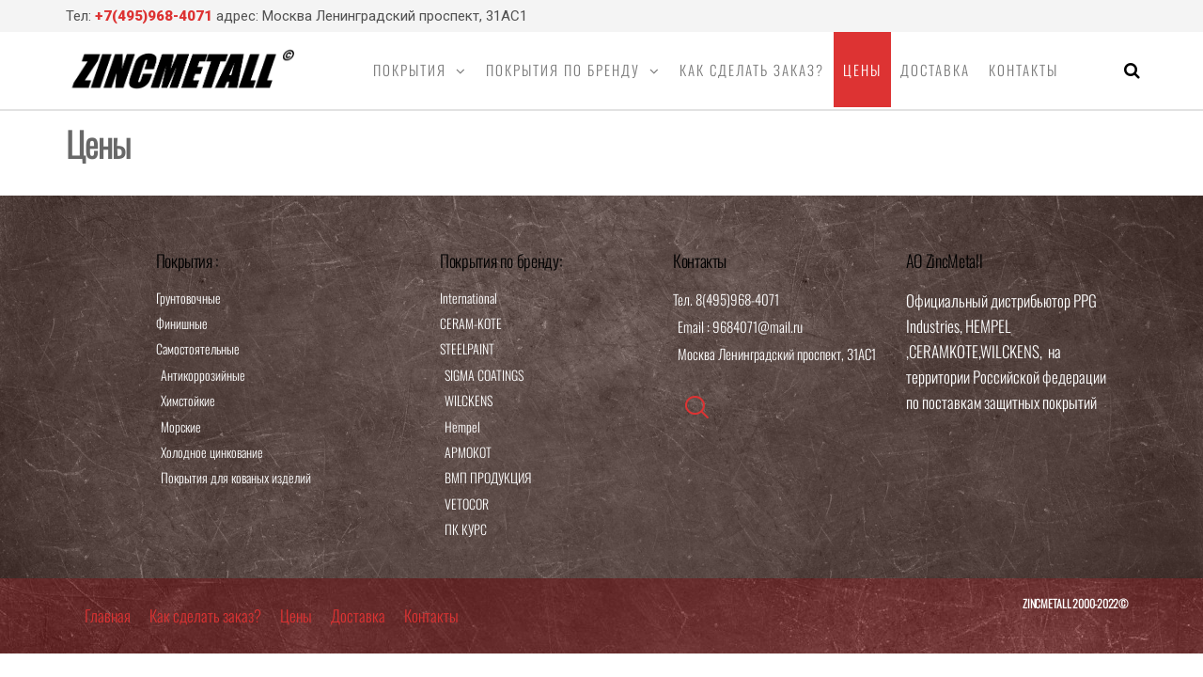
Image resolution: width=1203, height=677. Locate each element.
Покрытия (409, 69)
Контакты (1023, 69)
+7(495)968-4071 (153, 16)
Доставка (935, 69)
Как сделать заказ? (752, 69)
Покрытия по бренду (563, 69)
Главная (108, 615)
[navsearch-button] (696, 407)
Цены (862, 69)
